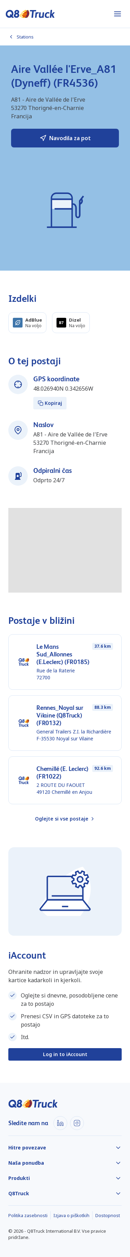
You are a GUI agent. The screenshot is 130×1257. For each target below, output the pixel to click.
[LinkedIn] (60, 1123)
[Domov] (30, 14)
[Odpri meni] (117, 14)
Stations (21, 37)
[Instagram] (77, 1123)
